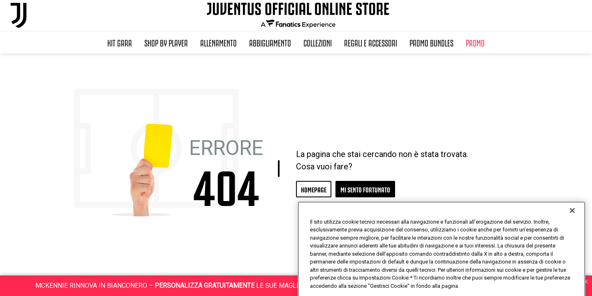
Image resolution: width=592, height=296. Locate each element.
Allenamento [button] (218, 42)
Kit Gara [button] (119, 42)
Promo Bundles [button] (431, 42)
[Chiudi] (572, 229)
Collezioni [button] (317, 42)
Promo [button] (475, 42)
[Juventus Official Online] (18, 15)
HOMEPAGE (313, 189)
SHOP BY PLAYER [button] (166, 42)
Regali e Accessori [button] (370, 42)
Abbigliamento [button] (270, 42)
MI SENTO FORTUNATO (365, 189)
